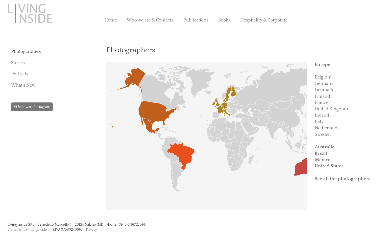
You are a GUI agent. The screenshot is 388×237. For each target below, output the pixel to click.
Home (110, 20)
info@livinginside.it (34, 230)
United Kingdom (331, 109)
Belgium (323, 77)
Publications (195, 20)
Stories (18, 62)
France (321, 102)
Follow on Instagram (32, 107)
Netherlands (327, 128)
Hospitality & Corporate (264, 20)
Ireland (322, 115)
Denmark (324, 90)
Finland (322, 96)
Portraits (19, 74)
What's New (23, 85)
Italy (319, 121)
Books (224, 20)
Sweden (323, 134)
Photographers (26, 51)
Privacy (91, 230)
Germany (324, 83)
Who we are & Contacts (150, 20)
